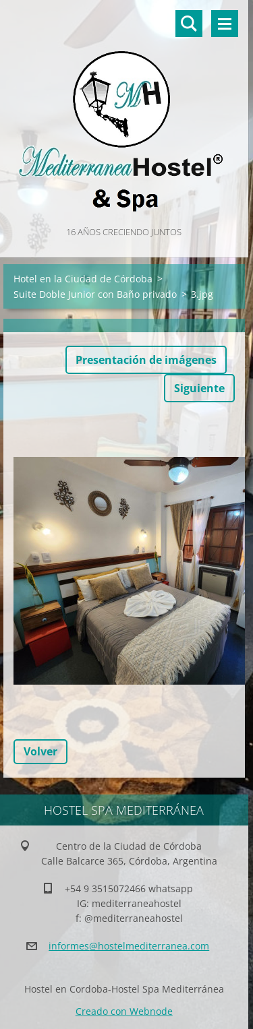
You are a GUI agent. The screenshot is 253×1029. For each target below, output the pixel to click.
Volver (40, 751)
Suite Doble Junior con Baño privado (95, 294)
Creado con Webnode (124, 1011)
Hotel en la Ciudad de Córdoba (82, 278)
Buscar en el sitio (188, 23)
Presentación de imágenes (146, 359)
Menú (224, 23)
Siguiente (199, 388)
